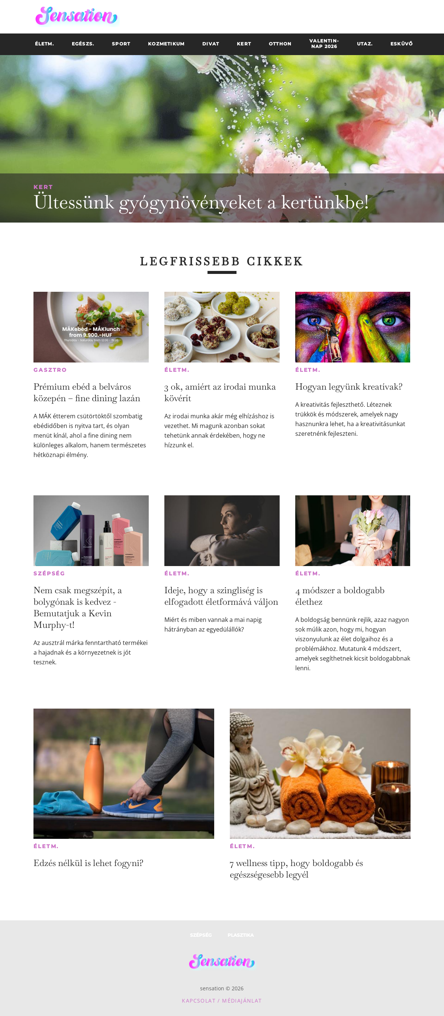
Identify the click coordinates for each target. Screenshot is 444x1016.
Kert (43, 187)
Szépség (49, 573)
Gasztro (50, 370)
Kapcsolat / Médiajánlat (222, 1000)
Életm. (177, 370)
